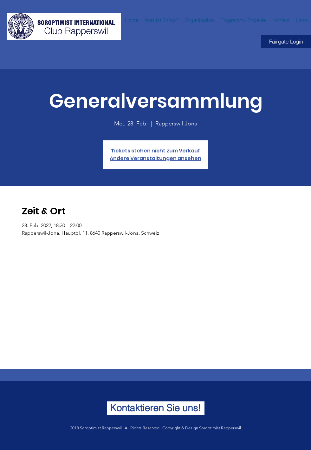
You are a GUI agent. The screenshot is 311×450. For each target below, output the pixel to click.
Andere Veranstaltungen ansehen (155, 158)
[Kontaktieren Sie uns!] (155, 408)
